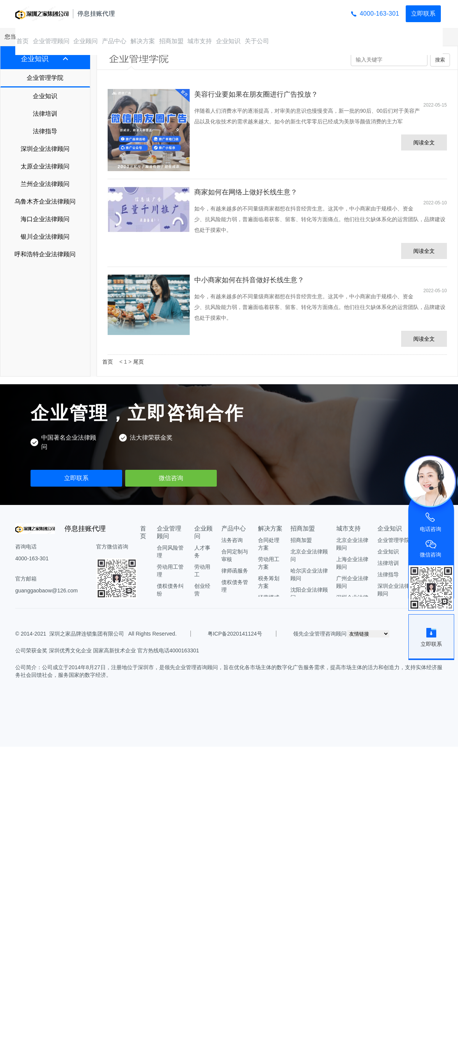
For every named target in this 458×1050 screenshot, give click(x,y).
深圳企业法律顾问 (45, 149)
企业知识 (228, 41)
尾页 (138, 362)
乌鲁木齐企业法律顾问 (45, 201)
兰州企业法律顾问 (45, 184)
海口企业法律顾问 (45, 219)
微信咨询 (171, 478)
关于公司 (257, 41)
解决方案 (143, 41)
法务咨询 (232, 540)
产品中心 (114, 41)
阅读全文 (424, 142)
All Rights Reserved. (151, 634)
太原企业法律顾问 (45, 166)
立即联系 (423, 13)
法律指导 (45, 131)
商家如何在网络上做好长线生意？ (245, 192)
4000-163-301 (379, 13)
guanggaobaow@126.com (46, 590)
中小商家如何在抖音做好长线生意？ (249, 280)
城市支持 (199, 41)
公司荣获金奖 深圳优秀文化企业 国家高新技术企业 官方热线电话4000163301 (107, 650)
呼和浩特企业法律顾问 (45, 254)
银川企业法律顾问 (45, 236)
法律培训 (45, 113)
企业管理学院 (45, 77)
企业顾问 (85, 41)
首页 (22, 41)
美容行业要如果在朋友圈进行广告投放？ (256, 94)
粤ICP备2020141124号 (235, 634)
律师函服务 (234, 571)
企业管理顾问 (51, 41)
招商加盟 (171, 41)
